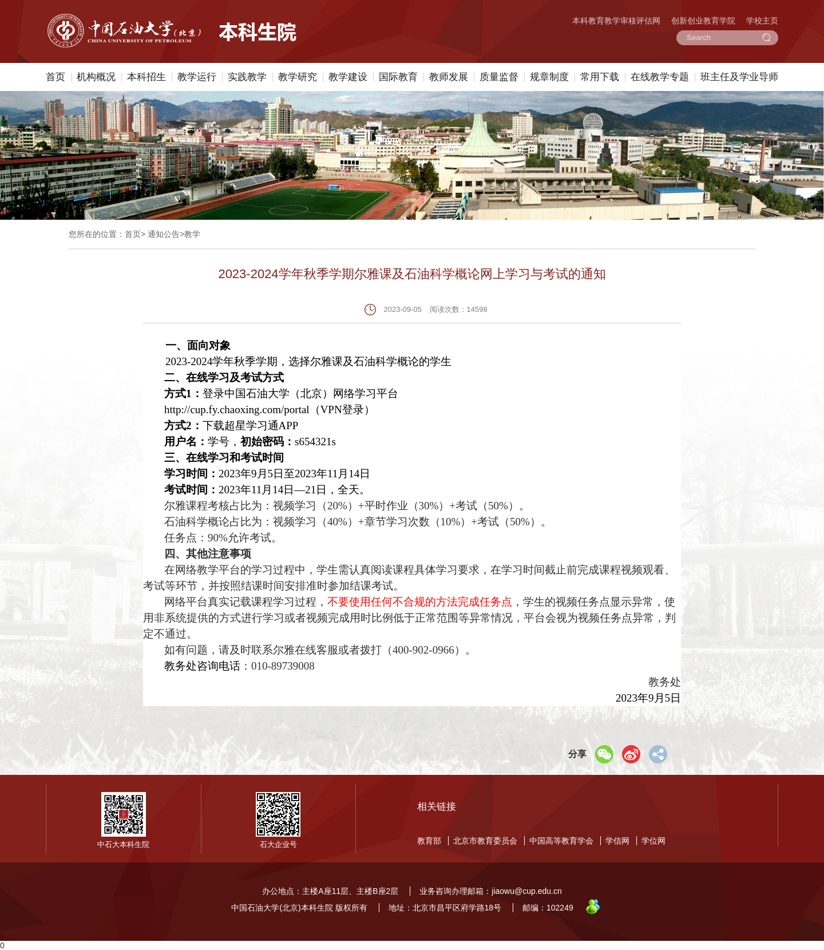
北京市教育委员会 (485, 840)
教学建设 (347, 77)
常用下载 (599, 77)
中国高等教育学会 (561, 840)
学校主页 (762, 20)
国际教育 (398, 77)
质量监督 (499, 77)
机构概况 (96, 77)
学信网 (617, 840)
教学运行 (196, 77)
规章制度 (549, 77)
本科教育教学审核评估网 (616, 20)
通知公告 (164, 234)
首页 (55, 77)
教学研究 (297, 77)
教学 (192, 234)
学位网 (653, 840)
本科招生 (146, 77)
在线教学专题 (660, 77)
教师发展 (448, 77)
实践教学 (247, 77)
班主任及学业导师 (739, 77)
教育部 (429, 840)
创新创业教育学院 (703, 20)
